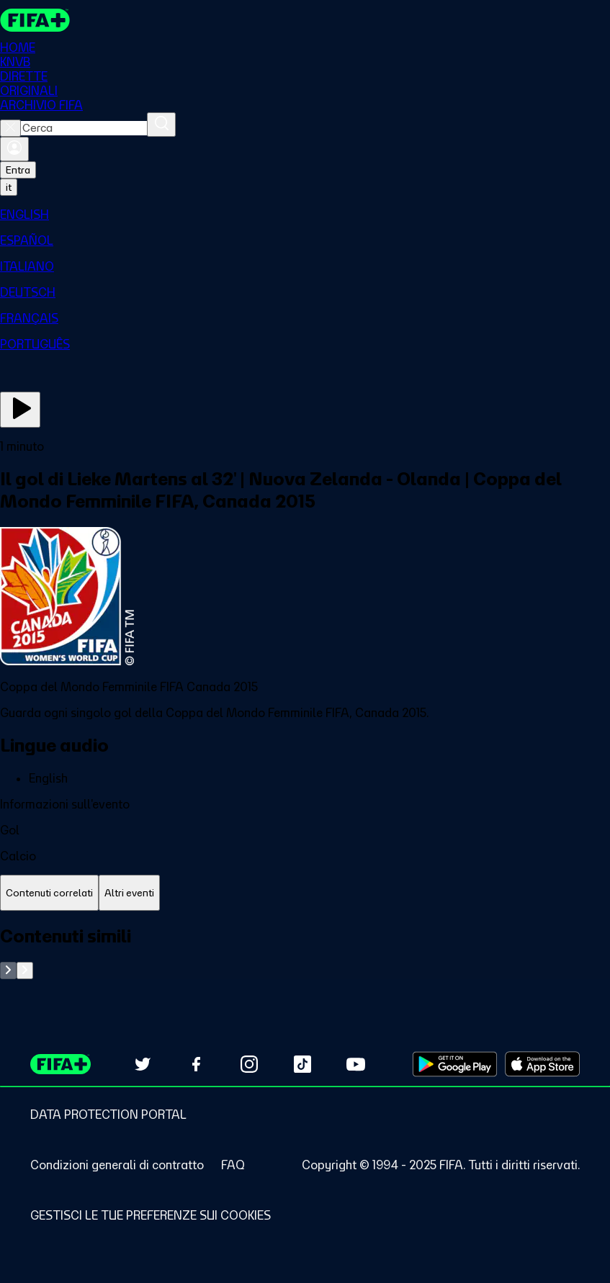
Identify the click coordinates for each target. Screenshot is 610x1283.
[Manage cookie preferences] (150, 1215)
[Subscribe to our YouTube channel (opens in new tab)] (356, 1064)
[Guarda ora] (20, 410)
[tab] (49, 893)
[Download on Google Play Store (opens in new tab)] (455, 1064)
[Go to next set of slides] (25, 970)
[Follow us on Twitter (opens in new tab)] (142, 1064)
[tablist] (305, 893)
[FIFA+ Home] (35, 20)
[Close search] (10, 128)
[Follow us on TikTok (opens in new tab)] (302, 1064)
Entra (18, 169)
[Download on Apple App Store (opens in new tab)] (542, 1064)
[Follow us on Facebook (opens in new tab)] (196, 1064)
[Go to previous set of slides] (8, 970)
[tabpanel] (305, 952)
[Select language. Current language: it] (8, 187)
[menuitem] (305, 214)
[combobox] (84, 128)
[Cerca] (161, 124)
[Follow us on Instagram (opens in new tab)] (249, 1064)
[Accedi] (14, 149)
